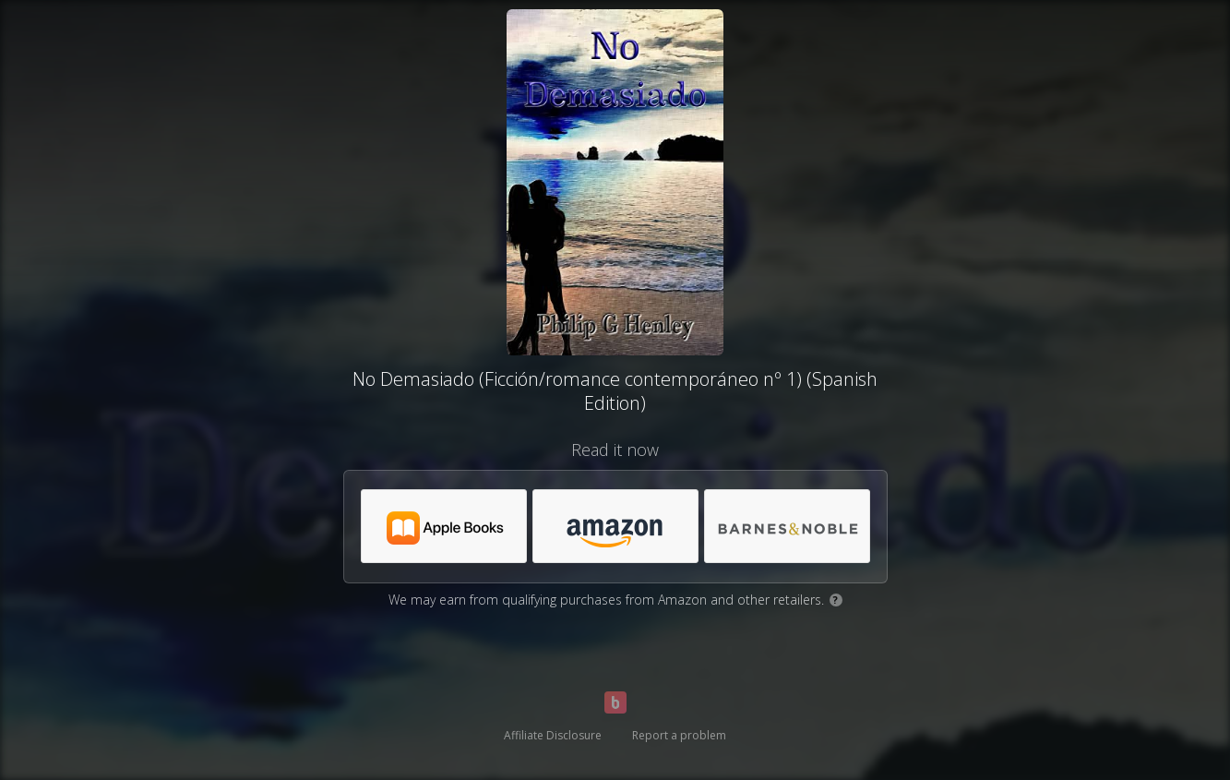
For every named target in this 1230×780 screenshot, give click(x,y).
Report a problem (679, 735)
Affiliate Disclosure (553, 735)
